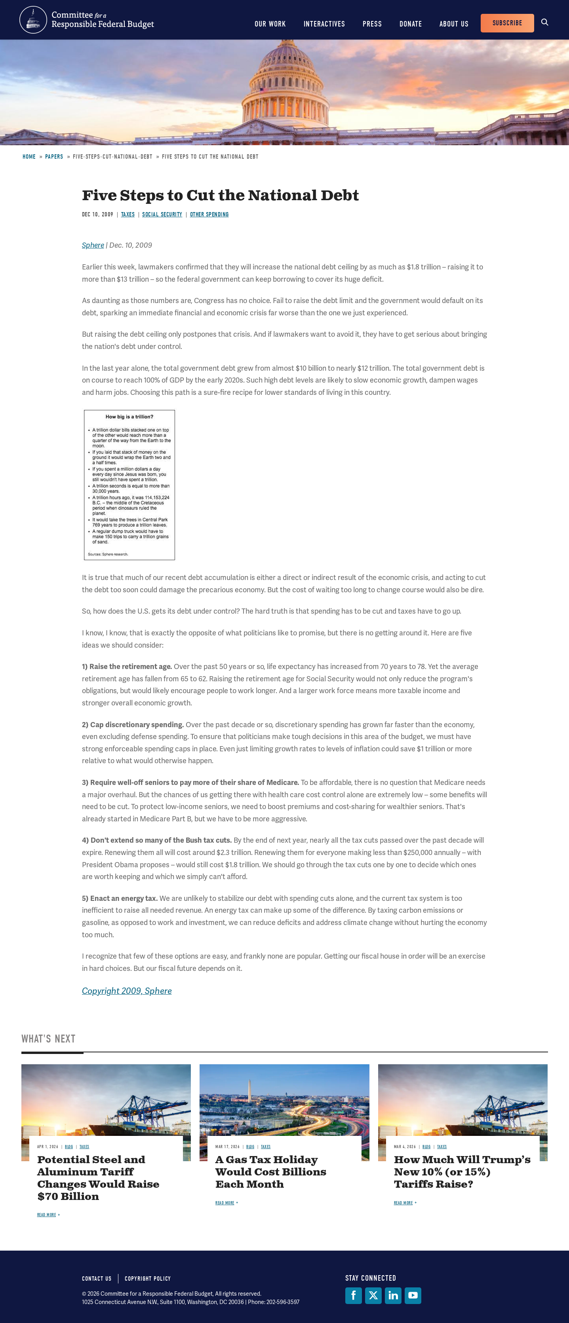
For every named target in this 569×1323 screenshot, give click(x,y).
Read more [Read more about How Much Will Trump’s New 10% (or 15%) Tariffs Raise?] (403, 1202)
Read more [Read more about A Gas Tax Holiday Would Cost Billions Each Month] (224, 1202)
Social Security (162, 214)
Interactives (324, 23)
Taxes (128, 214)
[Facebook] (353, 1295)
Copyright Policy (148, 1278)
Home (29, 156)
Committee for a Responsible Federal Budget (86, 20)
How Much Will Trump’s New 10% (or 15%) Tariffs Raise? (462, 1172)
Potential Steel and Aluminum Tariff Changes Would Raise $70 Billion (98, 1178)
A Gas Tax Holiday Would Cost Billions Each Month (270, 1172)
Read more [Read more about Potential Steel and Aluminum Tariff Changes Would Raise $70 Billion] (46, 1214)
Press (372, 23)
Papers (54, 156)
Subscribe (507, 23)
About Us (454, 23)
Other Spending (209, 214)
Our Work (270, 23)
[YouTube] (413, 1295)
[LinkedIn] (393, 1295)
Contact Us (97, 1278)
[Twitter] (373, 1295)
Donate (411, 23)
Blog (69, 1146)
